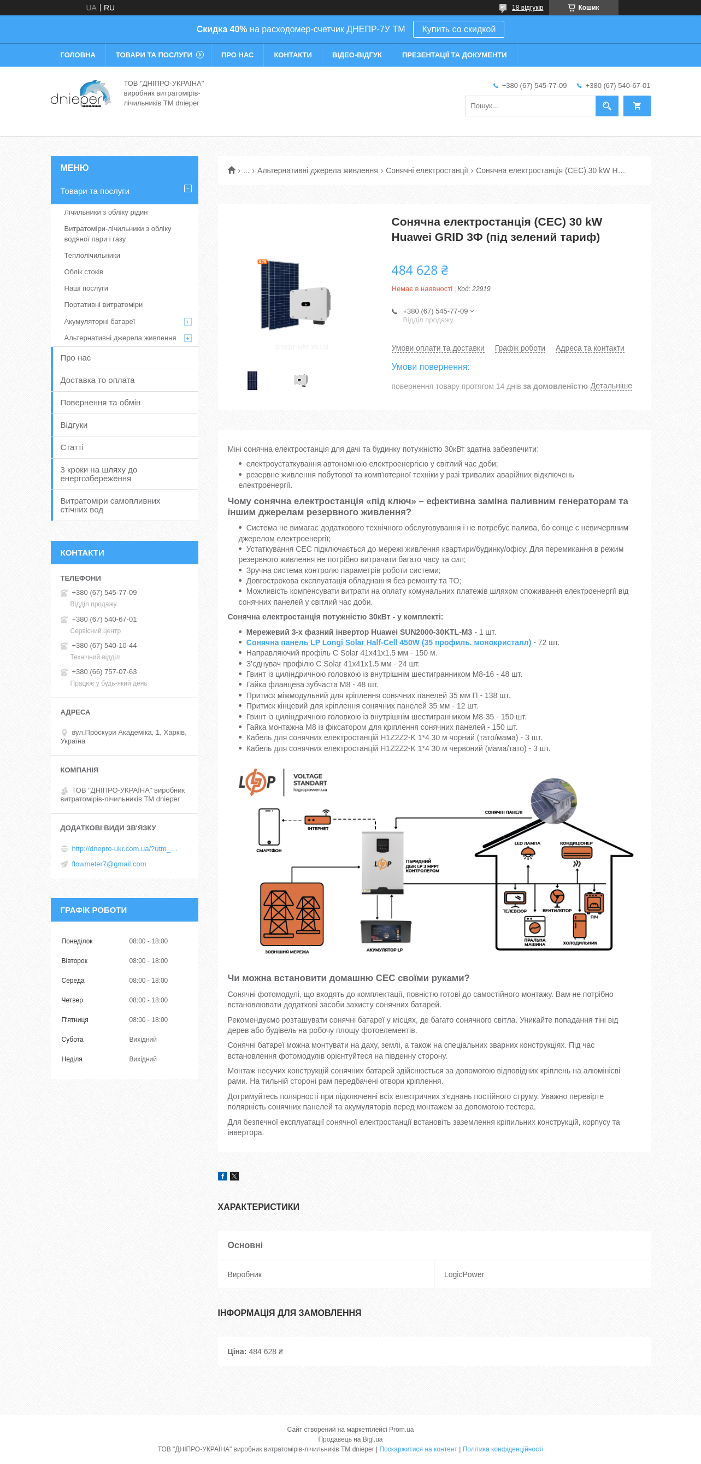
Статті (72, 447)
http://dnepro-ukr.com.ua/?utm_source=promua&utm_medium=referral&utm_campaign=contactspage (126, 849)
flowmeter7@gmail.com (109, 864)
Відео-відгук (357, 55)
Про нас (237, 55)
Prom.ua (401, 1429)
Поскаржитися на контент (418, 1449)
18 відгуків (527, 7)
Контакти (293, 55)
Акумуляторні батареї (100, 321)
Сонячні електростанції (427, 170)
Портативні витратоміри (103, 304)
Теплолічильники (92, 255)
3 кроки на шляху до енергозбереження (99, 474)
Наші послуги (86, 288)
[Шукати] (607, 106)
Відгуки (74, 424)
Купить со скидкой (459, 29)
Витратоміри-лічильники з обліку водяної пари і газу (118, 234)
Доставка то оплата (98, 380)
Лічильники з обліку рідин (106, 212)
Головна (78, 55)
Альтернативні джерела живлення (317, 170)
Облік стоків (84, 272)
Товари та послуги (154, 55)
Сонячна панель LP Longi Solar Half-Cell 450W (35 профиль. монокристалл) (389, 642)
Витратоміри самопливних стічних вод (111, 505)
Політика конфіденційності (503, 1449)
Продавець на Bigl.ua (350, 1439)
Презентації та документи (454, 55)
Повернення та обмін (101, 402)
